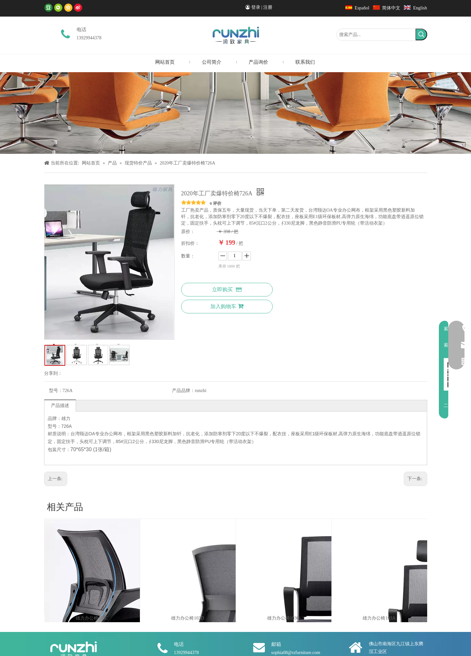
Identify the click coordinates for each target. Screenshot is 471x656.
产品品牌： (183, 390)
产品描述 (60, 405)
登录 (255, 7)
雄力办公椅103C (283, 618)
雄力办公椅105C (92, 618)
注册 (267, 7)
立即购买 (227, 289)
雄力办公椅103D (187, 618)
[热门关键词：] (421, 34)
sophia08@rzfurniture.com (295, 652)
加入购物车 (226, 306)
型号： (56, 390)
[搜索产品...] (376, 35)
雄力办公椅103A (379, 618)
